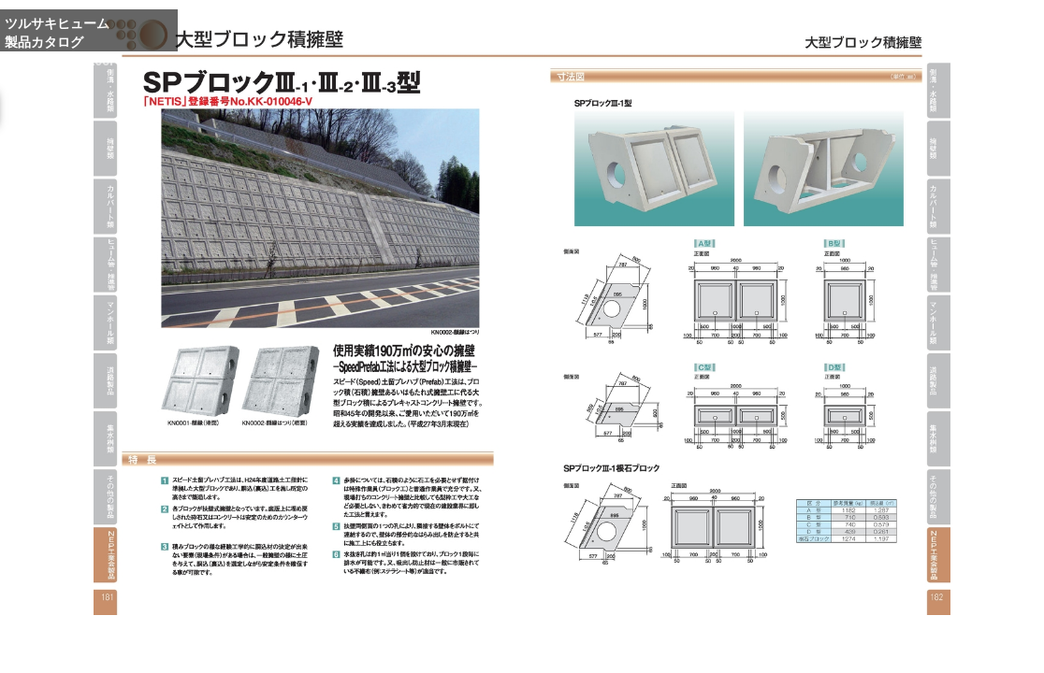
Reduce (785, 647)
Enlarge (697, 647)
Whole (741, 647)
